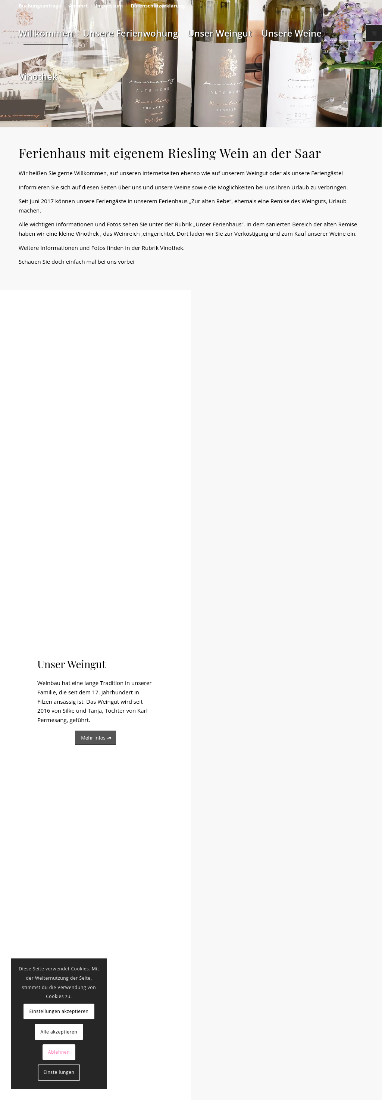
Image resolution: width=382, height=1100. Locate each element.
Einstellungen (59, 1072)
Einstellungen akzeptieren (58, 1011)
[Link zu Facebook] (346, 5)
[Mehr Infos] (95, 738)
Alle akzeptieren (59, 1032)
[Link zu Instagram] (357, 5)
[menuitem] (42, 5)
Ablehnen (59, 1052)
